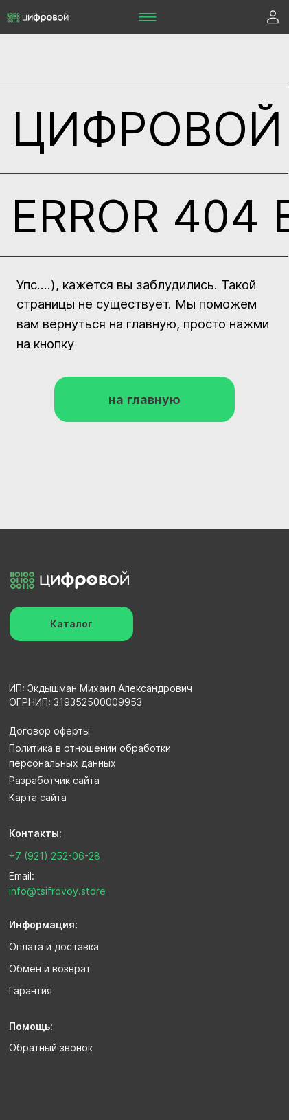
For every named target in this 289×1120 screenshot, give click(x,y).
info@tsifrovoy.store (57, 891)
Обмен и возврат (50, 968)
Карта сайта (38, 797)
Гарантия (30, 990)
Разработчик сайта (54, 780)
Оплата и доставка (54, 946)
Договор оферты (49, 731)
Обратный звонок (51, 1047)
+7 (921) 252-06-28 (54, 856)
